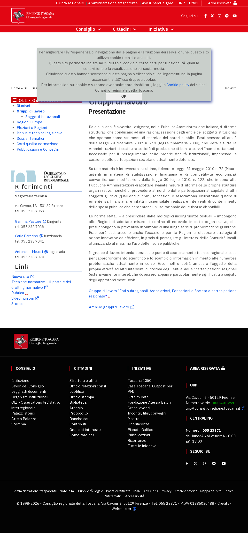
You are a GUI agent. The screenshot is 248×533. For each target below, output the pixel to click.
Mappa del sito (211, 491)
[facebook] (187, 463)
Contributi (78, 424)
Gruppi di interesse (85, 429)
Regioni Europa (29, 122)
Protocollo (79, 413)
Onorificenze (138, 424)
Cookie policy (178, 84)
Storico (17, 303)
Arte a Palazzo (23, 418)
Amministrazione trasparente (113, 3)
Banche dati (79, 418)
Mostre (134, 418)
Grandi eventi (139, 408)
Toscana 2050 (139, 380)
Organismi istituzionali (29, 397)
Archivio (76, 408)
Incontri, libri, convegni (147, 413)
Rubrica (17, 292)
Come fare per (82, 435)
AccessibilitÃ (135, 496)
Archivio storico (185, 491)
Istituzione (20, 380)
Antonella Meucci (29, 251)
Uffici (193, 3)
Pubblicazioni (139, 435)
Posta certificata (118, 491)
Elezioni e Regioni (32, 127)
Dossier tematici (30, 138)
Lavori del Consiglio (27, 386)
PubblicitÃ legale (90, 491)
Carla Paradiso (26, 236)
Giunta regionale (70, 3)
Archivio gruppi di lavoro (109, 307)
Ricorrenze (137, 440)
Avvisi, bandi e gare (157, 3)
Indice (229, 491)
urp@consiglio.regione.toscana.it (213, 408)
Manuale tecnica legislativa (39, 133)
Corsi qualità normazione (37, 143)
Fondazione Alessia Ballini (149, 402)
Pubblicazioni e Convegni (38, 149)
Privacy (166, 491)
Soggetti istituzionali (42, 116)
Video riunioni (22, 298)
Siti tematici (113, 496)
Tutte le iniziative (142, 446)
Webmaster (121, 508)
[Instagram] (204, 463)
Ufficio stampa (82, 397)
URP (181, 3)
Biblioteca (78, 402)
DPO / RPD (150, 491)
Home (15, 88)
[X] (195, 463)
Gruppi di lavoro (31, 111)
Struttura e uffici (83, 380)
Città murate (138, 397)
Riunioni (23, 106)
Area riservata (222, 3)
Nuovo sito (20, 276)
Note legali (67, 491)
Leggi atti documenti (28, 391)
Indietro (231, 88)
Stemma (18, 424)
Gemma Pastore (28, 221)
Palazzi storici (23, 413)
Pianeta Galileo (140, 429)
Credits (223, 503)
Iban (136, 491)
